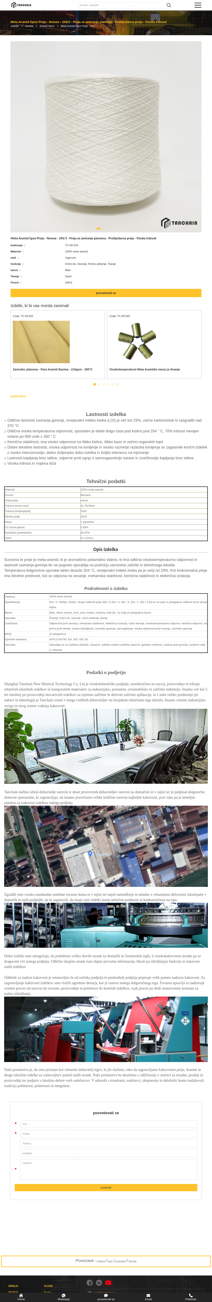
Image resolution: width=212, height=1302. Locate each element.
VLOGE (48, 1286)
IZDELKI (13, 1286)
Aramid (29, 26)
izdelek (15, 26)
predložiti (106, 1187)
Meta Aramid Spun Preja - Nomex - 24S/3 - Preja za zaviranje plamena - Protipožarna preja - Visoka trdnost (82, 26)
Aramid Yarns (47, 26)
